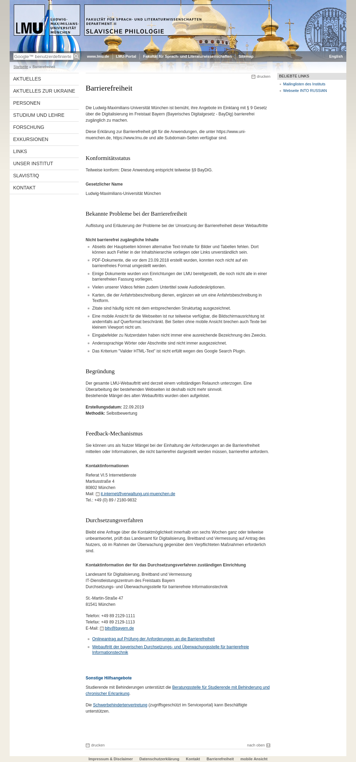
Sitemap (246, 56)
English (336, 56)
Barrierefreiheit (220, 759)
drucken (263, 76)
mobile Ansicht (253, 759)
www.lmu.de (98, 56)
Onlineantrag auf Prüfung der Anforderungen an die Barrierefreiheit (153, 639)
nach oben (256, 745)
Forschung (28, 127)
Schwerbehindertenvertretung (120, 705)
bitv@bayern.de (119, 628)
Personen (26, 103)
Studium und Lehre (39, 115)
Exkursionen (30, 139)
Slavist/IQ (26, 175)
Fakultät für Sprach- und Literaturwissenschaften (187, 56)
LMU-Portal (126, 56)
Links (20, 151)
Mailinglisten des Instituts (304, 84)
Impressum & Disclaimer (110, 759)
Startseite (20, 67)
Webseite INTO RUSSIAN (305, 90)
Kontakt (24, 187)
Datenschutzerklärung (159, 759)
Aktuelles (27, 79)
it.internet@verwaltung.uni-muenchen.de (138, 493)
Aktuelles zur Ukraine (44, 91)
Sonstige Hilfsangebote (109, 678)
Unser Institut (33, 163)
